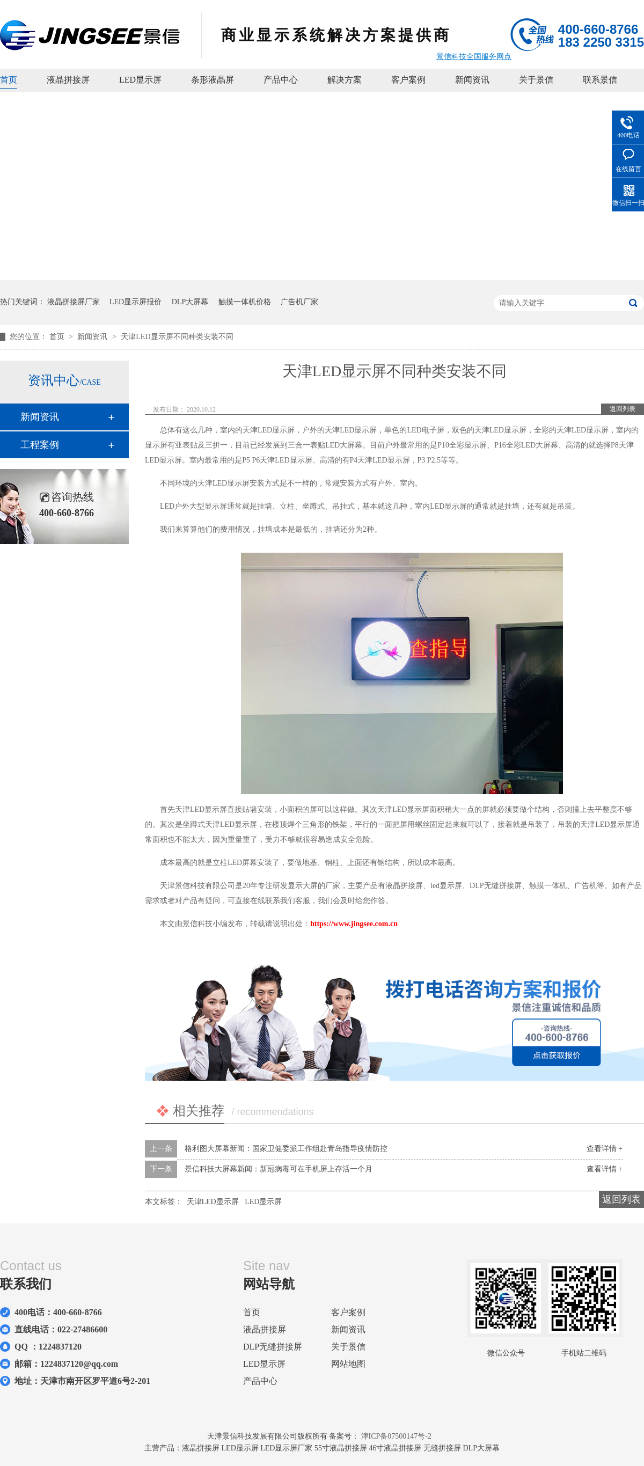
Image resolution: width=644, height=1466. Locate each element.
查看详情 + (605, 1149)
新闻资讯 (472, 79)
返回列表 (622, 409)
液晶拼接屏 (68, 79)
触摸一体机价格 (244, 302)
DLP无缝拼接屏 (272, 1346)
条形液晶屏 (212, 79)
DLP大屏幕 (190, 302)
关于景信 (536, 79)
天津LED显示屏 (213, 1202)
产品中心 (281, 79)
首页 (8, 79)
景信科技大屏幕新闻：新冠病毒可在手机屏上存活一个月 (278, 1169)
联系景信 (600, 79)
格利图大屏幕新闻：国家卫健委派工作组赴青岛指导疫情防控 (286, 1149)
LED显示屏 (140, 79)
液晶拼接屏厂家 (73, 302)
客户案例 (408, 79)
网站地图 (348, 1363)
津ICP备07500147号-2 (396, 1436)
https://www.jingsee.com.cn (354, 924)
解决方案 (344, 79)
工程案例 (39, 444)
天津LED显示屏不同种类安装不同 (177, 337)
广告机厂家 (299, 302)
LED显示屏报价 (135, 302)
